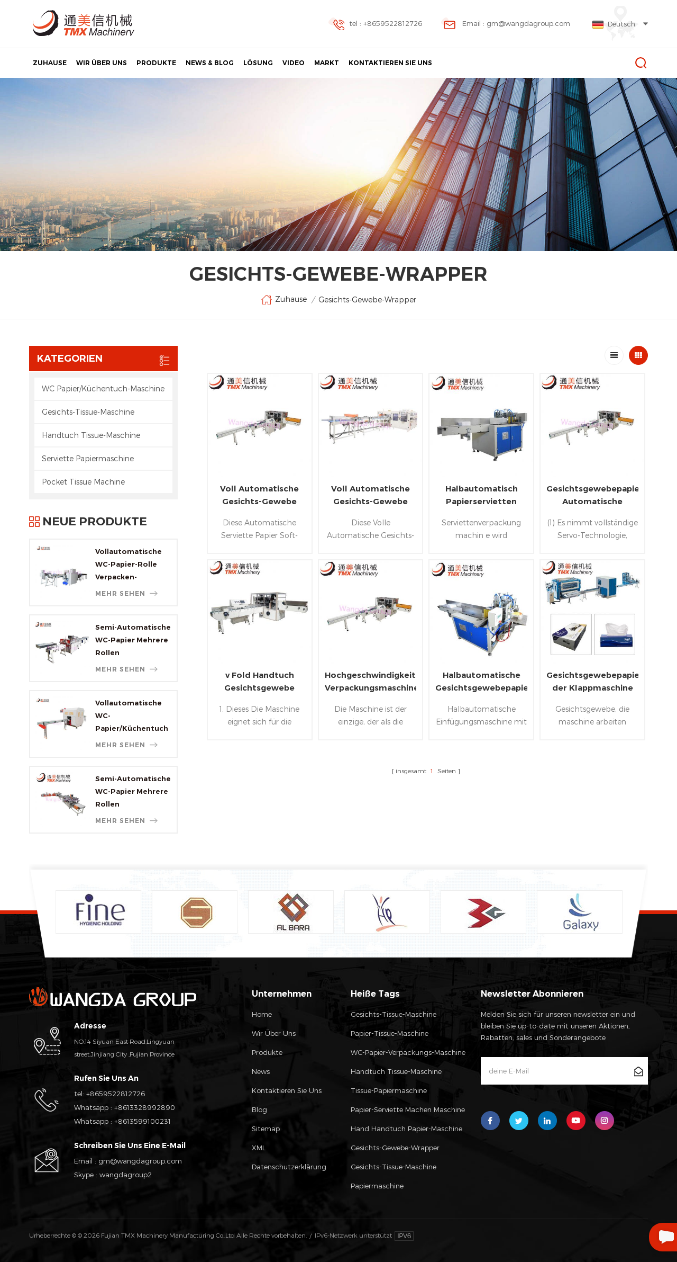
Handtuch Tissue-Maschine (91, 435)
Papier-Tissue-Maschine (389, 1033)
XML (259, 1147)
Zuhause (50, 63)
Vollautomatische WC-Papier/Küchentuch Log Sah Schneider (131, 717)
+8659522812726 (115, 1093)
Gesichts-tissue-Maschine (393, 1166)
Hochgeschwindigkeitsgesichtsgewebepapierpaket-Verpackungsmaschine (371, 681)
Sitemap (266, 1128)
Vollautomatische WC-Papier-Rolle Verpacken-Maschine (128, 565)
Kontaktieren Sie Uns (390, 63)
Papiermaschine (377, 1186)
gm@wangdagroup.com (140, 1161)
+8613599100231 (142, 1121)
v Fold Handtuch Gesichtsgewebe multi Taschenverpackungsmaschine (260, 682)
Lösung (258, 63)
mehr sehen (126, 593)
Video (293, 63)
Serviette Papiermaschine (88, 458)
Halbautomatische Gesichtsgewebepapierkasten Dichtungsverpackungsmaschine (481, 682)
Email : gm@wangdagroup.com (505, 24)
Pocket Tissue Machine (83, 481)
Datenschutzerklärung (289, 1166)
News (261, 1071)
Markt (326, 63)
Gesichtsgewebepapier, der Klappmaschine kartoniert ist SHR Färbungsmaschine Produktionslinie (592, 682)
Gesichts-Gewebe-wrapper (395, 1147)
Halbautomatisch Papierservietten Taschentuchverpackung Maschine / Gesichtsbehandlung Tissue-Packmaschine (481, 496)
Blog (259, 1109)
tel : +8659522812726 (375, 24)
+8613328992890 (144, 1107)
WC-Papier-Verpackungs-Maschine (408, 1052)
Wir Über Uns (101, 63)
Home (262, 1014)
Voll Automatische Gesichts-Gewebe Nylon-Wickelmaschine (259, 496)
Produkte (156, 63)
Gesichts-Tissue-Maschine (88, 411)
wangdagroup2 (125, 1174)
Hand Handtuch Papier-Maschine (406, 1128)
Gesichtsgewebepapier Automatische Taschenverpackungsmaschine (592, 496)
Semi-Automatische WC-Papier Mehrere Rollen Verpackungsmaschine (133, 641)
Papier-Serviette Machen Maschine (408, 1109)
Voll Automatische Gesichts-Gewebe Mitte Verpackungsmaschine (371, 496)
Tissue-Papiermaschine (389, 1090)
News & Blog (210, 63)
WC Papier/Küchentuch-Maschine (103, 388)
